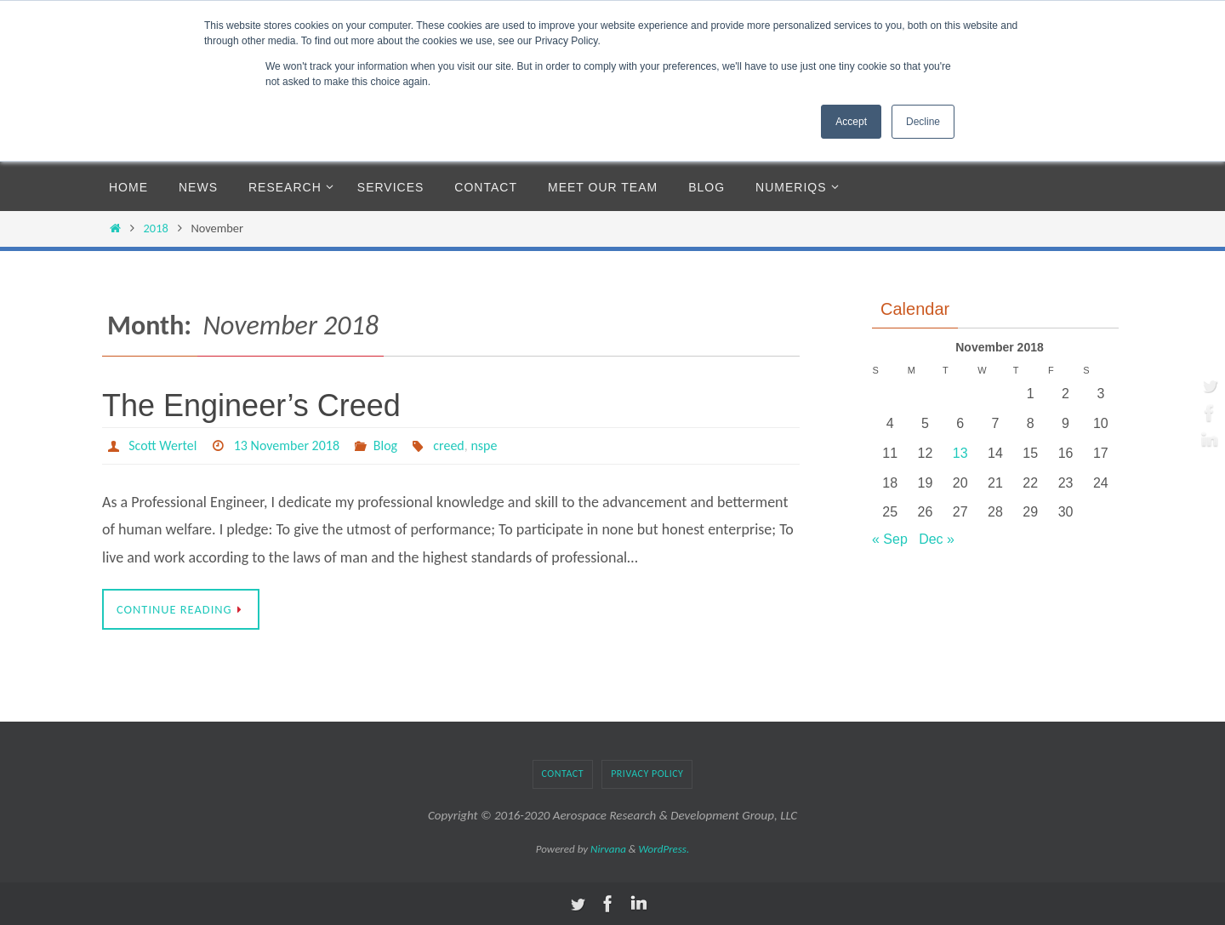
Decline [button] (923, 122)
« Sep (890, 539)
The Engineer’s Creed (251, 405)
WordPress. (664, 848)
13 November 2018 (286, 445)
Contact (563, 773)
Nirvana (608, 848)
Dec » (936, 539)
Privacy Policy (647, 773)
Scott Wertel (162, 445)
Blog (385, 445)
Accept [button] (851, 122)
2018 (156, 228)
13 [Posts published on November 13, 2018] (960, 453)
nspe (484, 445)
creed (449, 445)
